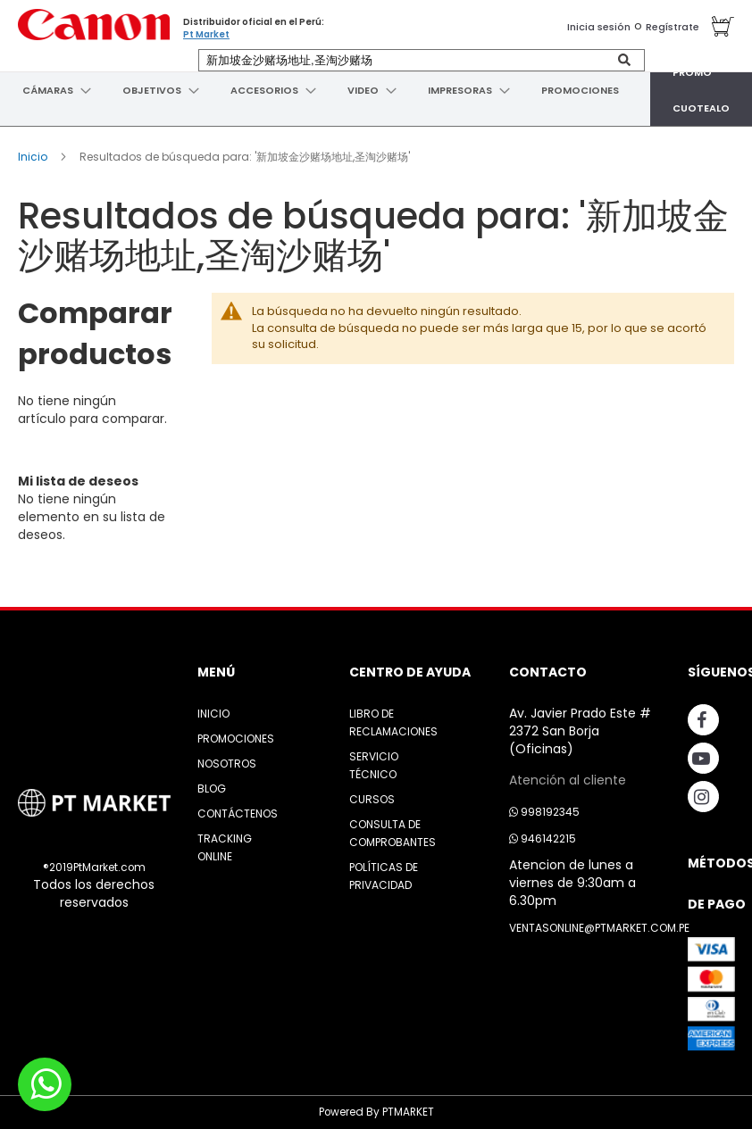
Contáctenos (237, 813)
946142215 (542, 838)
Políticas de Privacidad (383, 875)
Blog (211, 788)
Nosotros (226, 763)
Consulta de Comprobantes (392, 833)
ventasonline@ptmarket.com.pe (599, 927)
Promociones (235, 738)
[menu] (376, 90)
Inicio (34, 156)
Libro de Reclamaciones (393, 722)
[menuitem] (45, 90)
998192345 (544, 811)
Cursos (372, 799)
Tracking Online (224, 847)
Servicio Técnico (373, 765)
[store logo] (94, 24)
